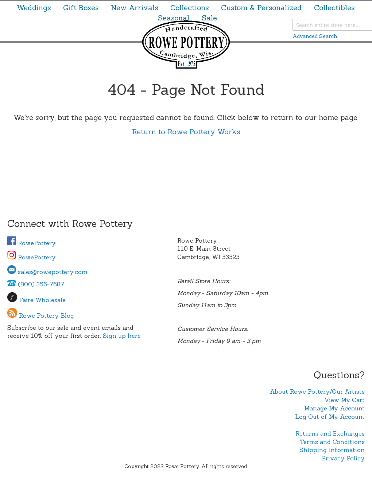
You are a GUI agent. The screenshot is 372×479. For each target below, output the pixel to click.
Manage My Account (334, 408)
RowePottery (31, 243)
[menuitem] (33, 8)
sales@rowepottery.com (47, 271)
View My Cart (344, 399)
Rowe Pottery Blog (46, 315)
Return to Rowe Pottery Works (186, 131)
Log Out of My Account (330, 416)
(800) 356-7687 (35, 284)
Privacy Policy (343, 458)
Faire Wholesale (42, 300)
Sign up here (122, 335)
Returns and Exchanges (330, 433)
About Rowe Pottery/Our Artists (317, 391)
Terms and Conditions (332, 441)
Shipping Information (332, 449)
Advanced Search (314, 36)
